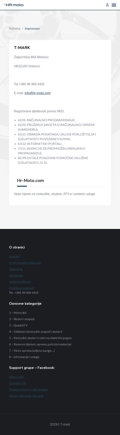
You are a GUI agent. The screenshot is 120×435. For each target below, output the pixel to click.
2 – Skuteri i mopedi (21, 319)
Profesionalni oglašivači (25, 262)
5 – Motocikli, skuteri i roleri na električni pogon (40, 338)
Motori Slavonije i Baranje (26, 396)
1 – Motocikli (17, 312)
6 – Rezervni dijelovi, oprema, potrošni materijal (40, 344)
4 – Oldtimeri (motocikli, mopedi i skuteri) (35, 331)
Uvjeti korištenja (20, 281)
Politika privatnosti (22, 288)
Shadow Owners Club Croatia (28, 389)
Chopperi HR (17, 383)
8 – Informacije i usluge (24, 357)
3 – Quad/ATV (18, 325)
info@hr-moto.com (38, 93)
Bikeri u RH (16, 377)
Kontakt (14, 256)
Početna (14, 28)
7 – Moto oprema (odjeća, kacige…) (32, 350)
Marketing (16, 269)
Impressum (16, 275)
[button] (114, 5)
